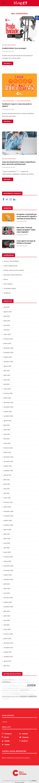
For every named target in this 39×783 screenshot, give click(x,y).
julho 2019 (7, 584)
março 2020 (7, 552)
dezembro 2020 (8, 511)
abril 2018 (6, 625)
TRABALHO (27, 682)
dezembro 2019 (8, 566)
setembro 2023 (8, 361)
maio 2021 (7, 489)
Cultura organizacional (10, 266)
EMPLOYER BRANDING (19, 680)
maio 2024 (7, 325)
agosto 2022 (7, 420)
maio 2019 (7, 593)
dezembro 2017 (8, 643)
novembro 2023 (8, 352)
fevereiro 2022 (8, 448)
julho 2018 (7, 611)
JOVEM (31, 685)
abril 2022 (6, 439)
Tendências (7, 293)
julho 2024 (7, 316)
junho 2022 (7, 430)
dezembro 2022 (8, 402)
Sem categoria (8, 284)
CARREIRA (32, 696)
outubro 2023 (8, 357)
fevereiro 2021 (8, 502)
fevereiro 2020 (8, 557)
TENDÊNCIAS (14, 682)
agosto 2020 (7, 529)
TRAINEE (27, 680)
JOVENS (23, 696)
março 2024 (7, 334)
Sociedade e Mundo (10, 288)
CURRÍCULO (5, 688)
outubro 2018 (8, 602)
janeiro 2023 (7, 398)
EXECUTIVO (25, 690)
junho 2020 (7, 538)
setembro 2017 (8, 657)
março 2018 (7, 629)
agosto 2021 (7, 475)
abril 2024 (6, 330)
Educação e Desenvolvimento (9, 45)
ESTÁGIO (23, 694)
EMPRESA (6, 682)
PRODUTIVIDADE (10, 692)
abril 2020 (6, 548)
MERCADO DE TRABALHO (21, 692)
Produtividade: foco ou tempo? (14, 48)
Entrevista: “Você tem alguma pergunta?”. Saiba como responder (26, 229)
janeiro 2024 (7, 343)
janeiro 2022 (7, 452)
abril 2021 (6, 493)
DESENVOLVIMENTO (8, 680)
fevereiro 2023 (8, 393)
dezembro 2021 (8, 457)
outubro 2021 (8, 466)
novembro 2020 (8, 516)
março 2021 (7, 498)
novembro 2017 (8, 647)
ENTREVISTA (16, 688)
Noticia (6, 279)
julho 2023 (7, 371)
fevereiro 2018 (8, 634)
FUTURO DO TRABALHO (21, 686)
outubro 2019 (8, 575)
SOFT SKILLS (17, 694)
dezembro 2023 (8, 348)
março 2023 (7, 389)
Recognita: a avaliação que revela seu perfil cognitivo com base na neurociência (27, 216)
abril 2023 (6, 384)
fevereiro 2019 (8, 597)
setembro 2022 (8, 416)
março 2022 (7, 443)
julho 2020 (7, 534)
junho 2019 (7, 588)
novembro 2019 (8, 570)
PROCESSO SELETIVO (10, 696)
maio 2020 (7, 543)
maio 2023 (7, 380)
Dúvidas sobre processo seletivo (14, 270)
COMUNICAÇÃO (20, 682)
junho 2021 (7, 484)
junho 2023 (7, 375)
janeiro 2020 (7, 561)
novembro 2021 (8, 461)
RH (15, 692)
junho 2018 (7, 616)
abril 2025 (6, 307)
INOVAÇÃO (12, 686)
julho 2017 (7, 666)
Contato (4, 722)
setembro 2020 (8, 525)
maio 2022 (7, 434)
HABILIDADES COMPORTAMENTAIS (11, 690)
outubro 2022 (8, 411)
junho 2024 (7, 321)
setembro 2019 (8, 579)
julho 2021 (7, 480)
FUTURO (31, 694)
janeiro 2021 (7, 507)
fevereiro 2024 (8, 339)
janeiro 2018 (7, 638)
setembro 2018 (8, 607)
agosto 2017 (7, 661)
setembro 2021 (8, 470)
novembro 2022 (8, 407)
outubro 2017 (8, 652)
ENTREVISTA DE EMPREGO (26, 688)
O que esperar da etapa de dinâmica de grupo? (26, 242)
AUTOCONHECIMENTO (7, 694)
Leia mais (8, 63)
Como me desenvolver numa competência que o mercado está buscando (18, 163)
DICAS (26, 694)
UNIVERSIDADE (5, 699)
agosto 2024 (7, 312)
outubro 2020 (8, 520)
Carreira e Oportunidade (8, 100)
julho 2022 (7, 425)
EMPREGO (10, 688)
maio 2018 (7, 620)
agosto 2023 (7, 366)
